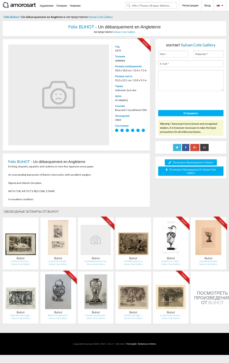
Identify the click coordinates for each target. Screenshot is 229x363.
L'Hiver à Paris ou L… (20, 261)
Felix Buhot (11, 17)
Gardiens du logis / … (133, 315)
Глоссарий (131, 343)
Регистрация (190, 5)
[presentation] (186, 101)
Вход (207, 5)
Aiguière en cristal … (170, 261)
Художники (46, 5)
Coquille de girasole (208, 261)
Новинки (75, 5)
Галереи (61, 5)
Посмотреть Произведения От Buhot (190, 162)
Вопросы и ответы (147, 343)
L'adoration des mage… (20, 315)
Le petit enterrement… (170, 315)
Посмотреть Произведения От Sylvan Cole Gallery (191, 171)
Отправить (190, 113)
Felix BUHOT (81, 26)
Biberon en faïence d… (58, 315)
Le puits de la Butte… (58, 261)
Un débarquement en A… (95, 261)
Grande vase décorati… (95, 315)
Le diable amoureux (133, 261)
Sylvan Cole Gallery (100, 17)
